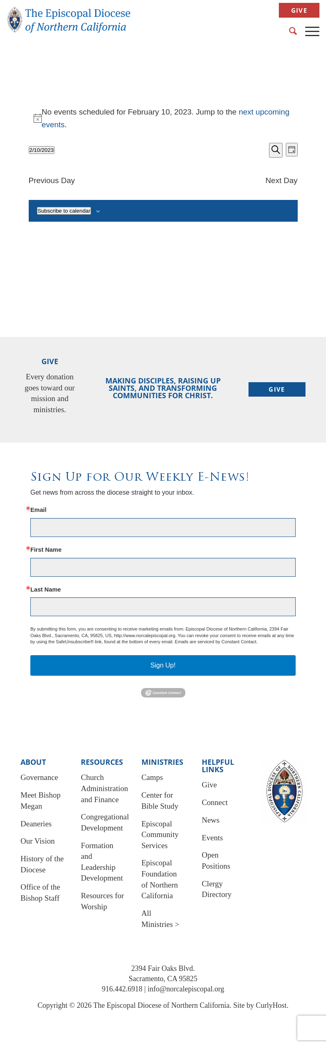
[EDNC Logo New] (69, 22)
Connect (215, 802)
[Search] (289, 30)
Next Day (281, 180)
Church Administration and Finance (104, 788)
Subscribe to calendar (64, 211)
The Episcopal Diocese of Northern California (161, 1005)
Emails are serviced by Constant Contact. (216, 641)
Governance (39, 777)
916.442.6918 (122, 989)
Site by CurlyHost (260, 1005)
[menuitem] (297, 10)
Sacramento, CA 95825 (163, 979)
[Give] (276, 389)
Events (212, 837)
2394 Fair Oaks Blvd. (163, 968)
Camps (152, 777)
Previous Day (52, 180)
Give (299, 10)
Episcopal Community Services (160, 834)
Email (38, 510)
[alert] (163, 118)
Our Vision (38, 841)
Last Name (45, 590)
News (210, 820)
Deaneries (36, 823)
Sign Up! (163, 665)
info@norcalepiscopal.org (186, 989)
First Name (46, 550)
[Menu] (308, 30)
